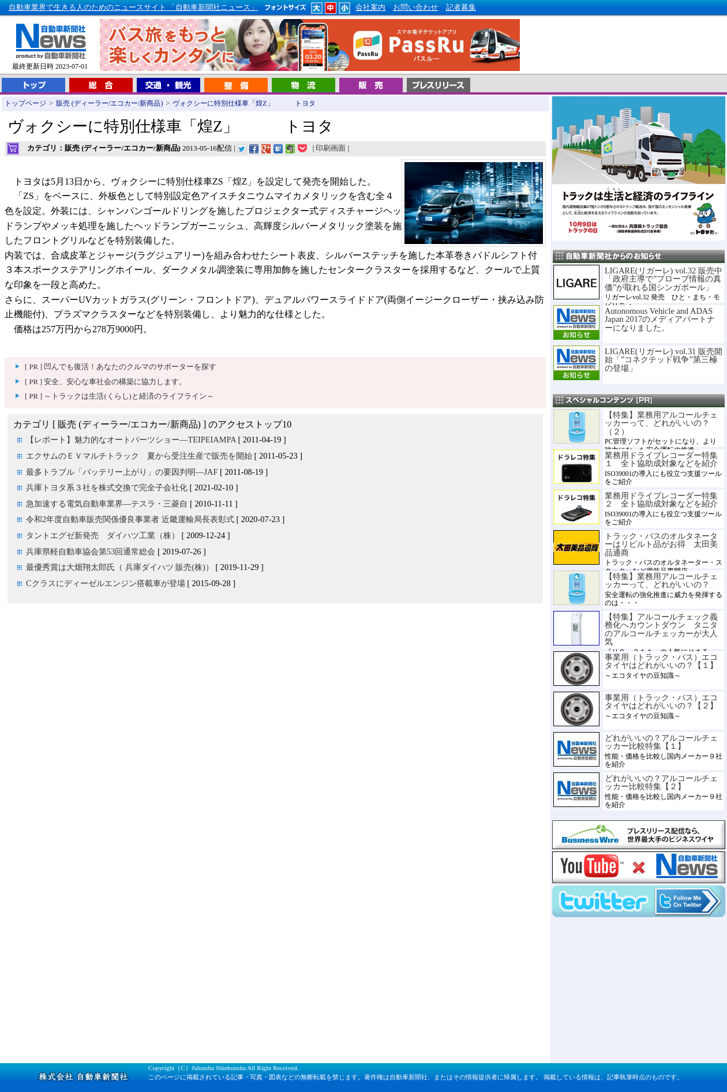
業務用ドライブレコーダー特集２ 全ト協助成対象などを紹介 (661, 499)
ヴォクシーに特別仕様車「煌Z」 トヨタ (244, 103)
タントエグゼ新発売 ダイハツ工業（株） (102, 535)
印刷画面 (331, 148)
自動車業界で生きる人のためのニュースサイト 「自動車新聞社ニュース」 (133, 7)
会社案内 (370, 7)
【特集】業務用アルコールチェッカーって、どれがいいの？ (661, 580)
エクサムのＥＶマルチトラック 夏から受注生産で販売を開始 (139, 455)
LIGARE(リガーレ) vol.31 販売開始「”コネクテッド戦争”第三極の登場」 (663, 360)
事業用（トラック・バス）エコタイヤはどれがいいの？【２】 (661, 701)
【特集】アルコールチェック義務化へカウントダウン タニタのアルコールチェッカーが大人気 (661, 629)
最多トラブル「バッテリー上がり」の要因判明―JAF (122, 471)
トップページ (25, 103)
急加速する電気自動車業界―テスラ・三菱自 (107, 503)
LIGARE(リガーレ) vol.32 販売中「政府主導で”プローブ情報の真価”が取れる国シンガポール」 (663, 279)
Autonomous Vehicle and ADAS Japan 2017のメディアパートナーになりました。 (660, 319)
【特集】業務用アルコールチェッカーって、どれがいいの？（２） (661, 423)
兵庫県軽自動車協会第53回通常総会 (90, 551)
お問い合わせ (415, 7)
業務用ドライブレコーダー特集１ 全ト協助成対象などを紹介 (661, 459)
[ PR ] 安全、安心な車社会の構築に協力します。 (105, 382)
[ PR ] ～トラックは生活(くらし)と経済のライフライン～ (119, 396)
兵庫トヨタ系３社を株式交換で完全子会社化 (107, 487)
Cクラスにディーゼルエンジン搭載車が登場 (105, 583)
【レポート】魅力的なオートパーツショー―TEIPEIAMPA (131, 439)
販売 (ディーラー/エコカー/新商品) (109, 103)
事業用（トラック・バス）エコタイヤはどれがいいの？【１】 (661, 661)
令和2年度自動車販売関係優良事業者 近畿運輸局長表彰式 (130, 519)
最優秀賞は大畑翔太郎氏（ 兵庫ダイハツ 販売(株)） (119, 567)
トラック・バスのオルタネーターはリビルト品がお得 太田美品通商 (661, 544)
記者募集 (461, 7)
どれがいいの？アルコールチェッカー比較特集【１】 (661, 741)
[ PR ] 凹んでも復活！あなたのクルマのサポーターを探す (120, 367)
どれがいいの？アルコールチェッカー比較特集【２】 (661, 782)
